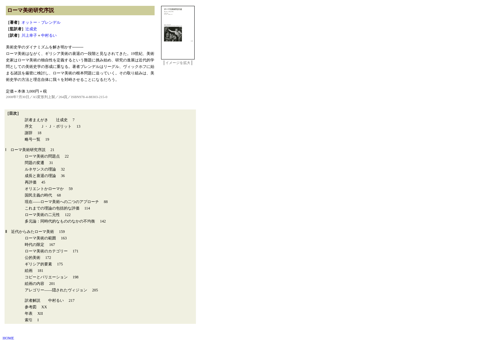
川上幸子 (29, 35)
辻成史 (31, 29)
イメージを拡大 (177, 63)
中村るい (49, 35)
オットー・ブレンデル (41, 22)
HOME (8, 338)
